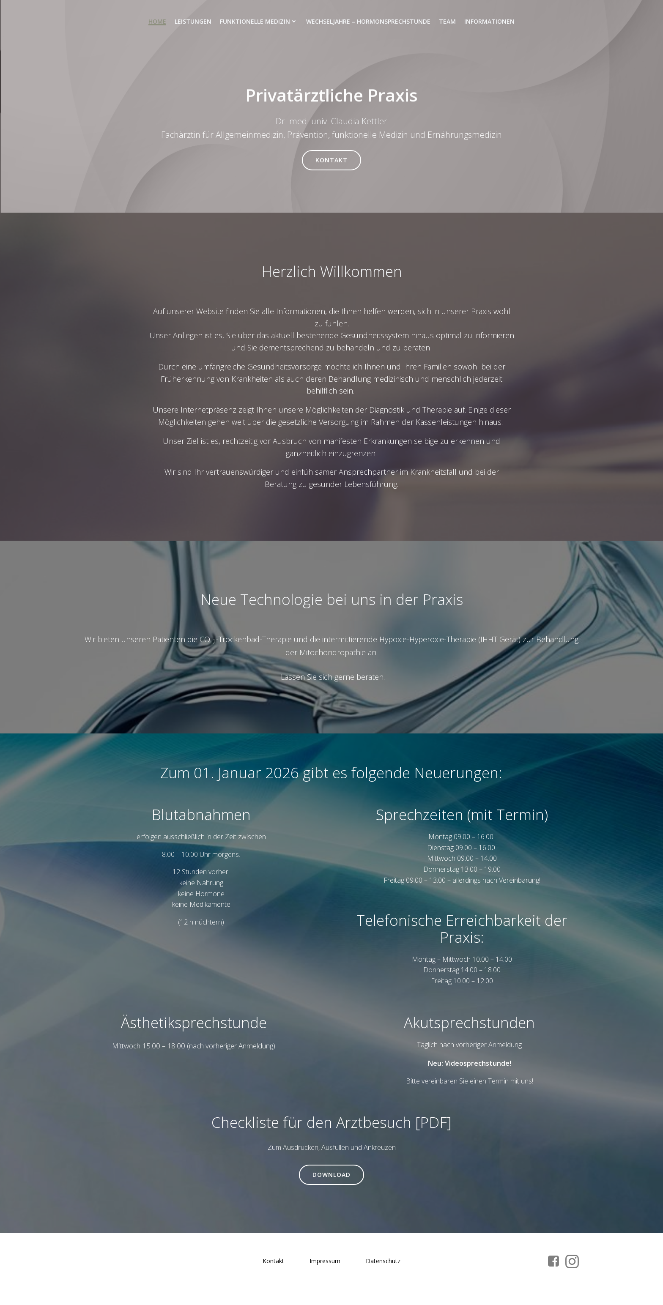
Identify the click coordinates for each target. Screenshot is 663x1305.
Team (447, 21)
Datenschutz (383, 1264)
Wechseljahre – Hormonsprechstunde (368, 21)
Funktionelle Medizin (259, 21)
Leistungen (193, 21)
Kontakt (273, 1264)
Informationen (489, 21)
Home (157, 21)
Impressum (325, 1264)
